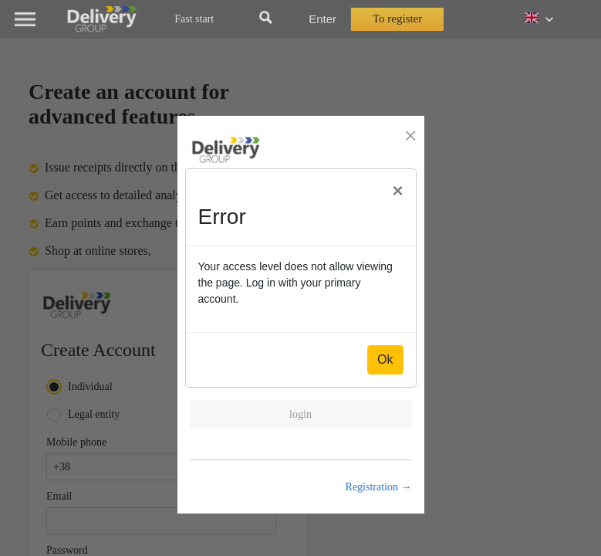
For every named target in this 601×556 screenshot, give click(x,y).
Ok (385, 359)
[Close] (397, 190)
